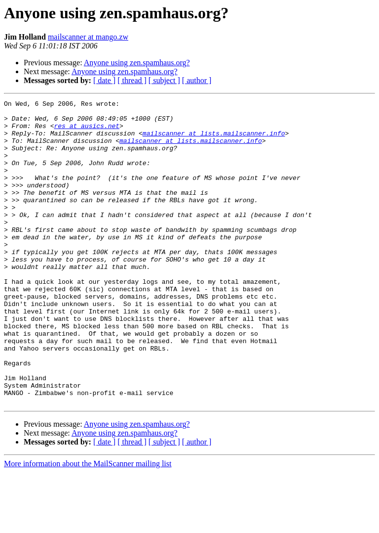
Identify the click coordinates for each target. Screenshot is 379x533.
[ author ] (197, 80)
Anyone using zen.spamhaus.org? (137, 62)
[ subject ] (164, 80)
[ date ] (104, 80)
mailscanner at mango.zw (88, 37)
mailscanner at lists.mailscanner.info (214, 140)
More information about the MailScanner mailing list (87, 524)
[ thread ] (132, 80)
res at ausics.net (86, 131)
